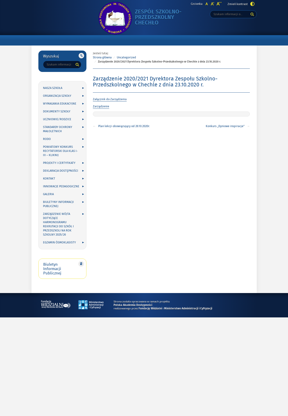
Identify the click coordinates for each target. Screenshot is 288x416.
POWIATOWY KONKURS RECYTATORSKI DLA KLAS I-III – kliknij (60, 151)
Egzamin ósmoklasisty (59, 242)
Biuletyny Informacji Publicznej (58, 204)
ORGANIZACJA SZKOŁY (57, 96)
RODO (47, 139)
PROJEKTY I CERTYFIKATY (59, 163)
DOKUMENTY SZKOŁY (56, 111)
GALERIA (48, 194)
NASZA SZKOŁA (52, 88)
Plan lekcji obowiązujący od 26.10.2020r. (124, 126)
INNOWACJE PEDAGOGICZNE (61, 186)
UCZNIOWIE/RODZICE (57, 119)
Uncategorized (126, 57)
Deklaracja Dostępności (60, 171)
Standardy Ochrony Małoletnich (57, 129)
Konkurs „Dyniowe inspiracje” (225, 126)
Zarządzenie (101, 106)
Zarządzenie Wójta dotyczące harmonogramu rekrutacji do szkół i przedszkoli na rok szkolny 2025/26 (58, 224)
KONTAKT (49, 179)
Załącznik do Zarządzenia (110, 99)
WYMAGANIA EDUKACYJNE (59, 104)
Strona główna (102, 57)
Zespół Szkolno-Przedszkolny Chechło (162, 17)
